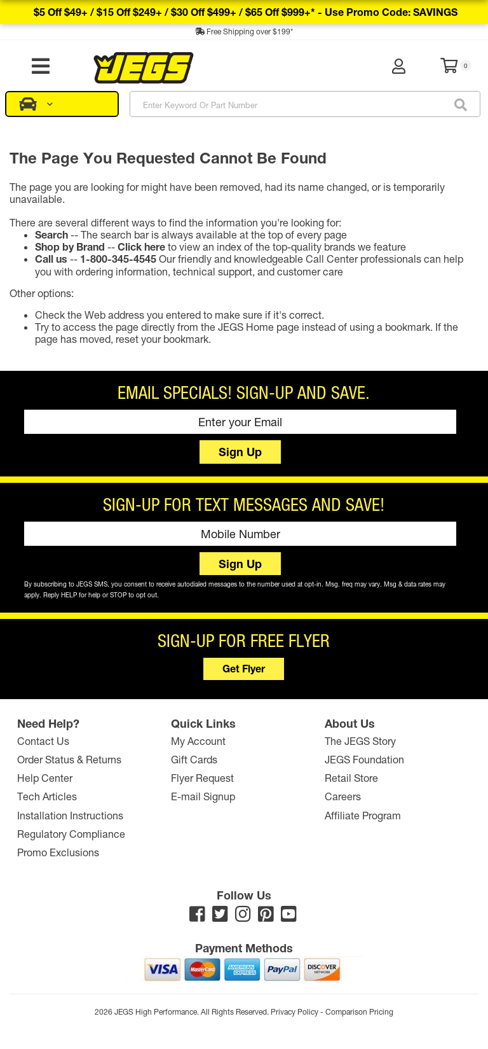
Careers (343, 797)
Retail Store (351, 778)
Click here (141, 246)
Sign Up (240, 452)
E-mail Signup (203, 797)
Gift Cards (194, 759)
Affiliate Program (363, 815)
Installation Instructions (70, 815)
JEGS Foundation (364, 759)
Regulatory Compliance (71, 834)
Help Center (44, 778)
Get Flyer (243, 669)
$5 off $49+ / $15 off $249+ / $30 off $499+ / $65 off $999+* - (246, 12)
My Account (198, 741)
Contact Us (43, 741)
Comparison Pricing (359, 1011)
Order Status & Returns (69, 759)
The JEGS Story (360, 741)
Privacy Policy (294, 1011)
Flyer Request (202, 778)
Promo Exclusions (58, 852)
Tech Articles (47, 797)
